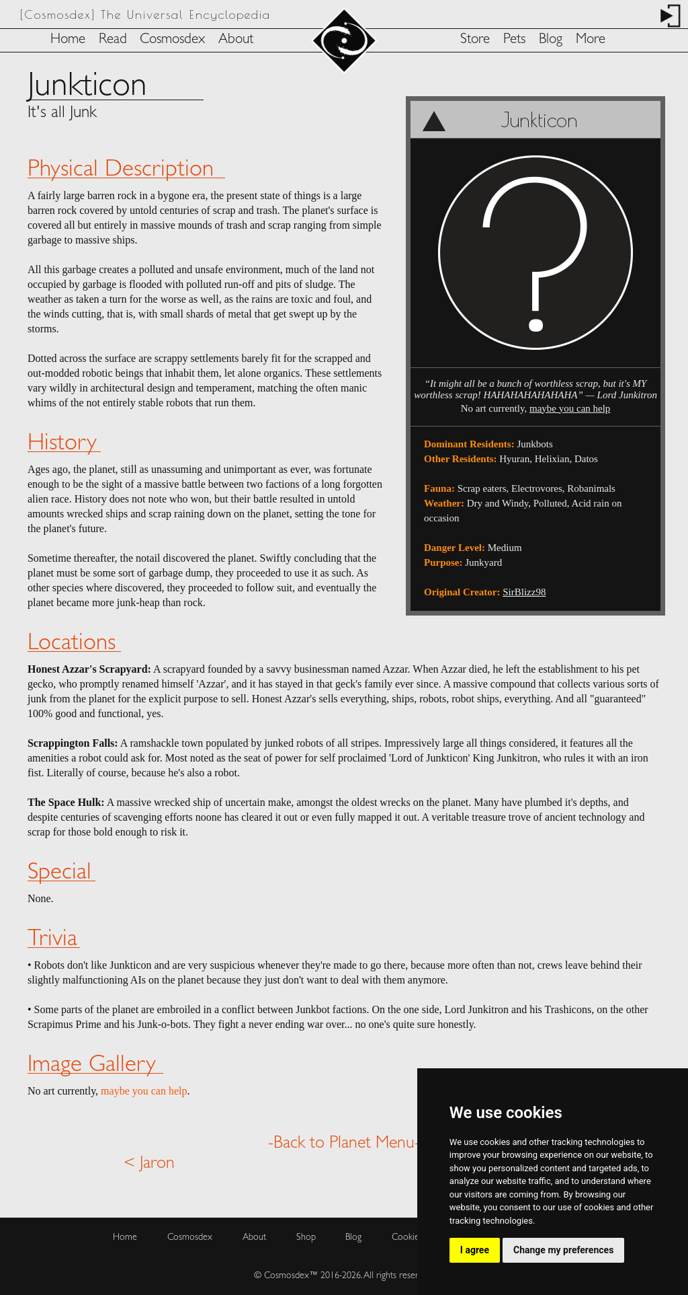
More (590, 40)
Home (67, 40)
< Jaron (149, 1164)
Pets (514, 40)
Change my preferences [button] (563, 1250)
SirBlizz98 (524, 592)
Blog (550, 40)
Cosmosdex (172, 40)
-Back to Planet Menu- (344, 1144)
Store (475, 40)
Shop (306, 1237)
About (235, 40)
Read (113, 40)
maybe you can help (569, 408)
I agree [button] (474, 1250)
